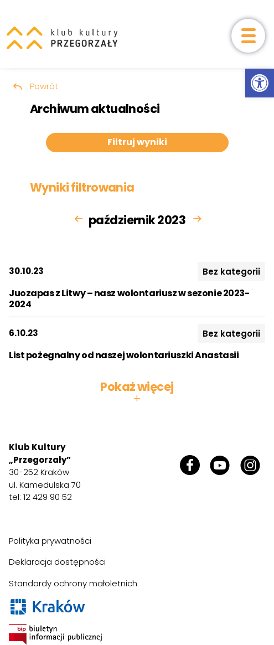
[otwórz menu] (248, 36)
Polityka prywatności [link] (50, 540)
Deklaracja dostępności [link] (57, 561)
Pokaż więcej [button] (136, 392)
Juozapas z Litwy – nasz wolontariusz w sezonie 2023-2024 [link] (129, 299)
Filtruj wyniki (137, 142)
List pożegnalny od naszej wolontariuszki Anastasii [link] (124, 355)
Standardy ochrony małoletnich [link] (73, 583)
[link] (259, 83)
